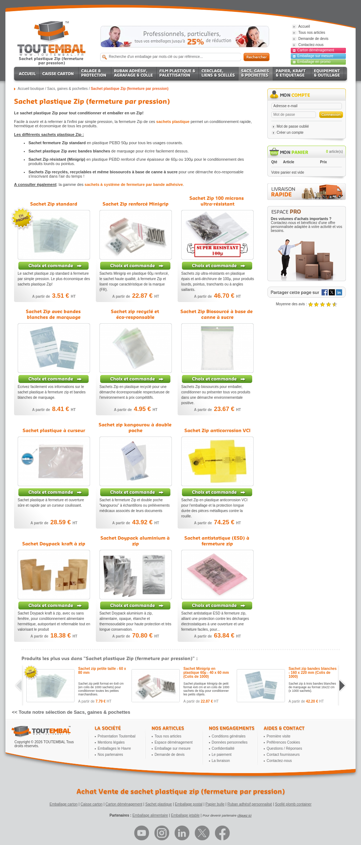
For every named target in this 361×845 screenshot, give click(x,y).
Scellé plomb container (293, 804)
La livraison (221, 761)
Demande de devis (169, 755)
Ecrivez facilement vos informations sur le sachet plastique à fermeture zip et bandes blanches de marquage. (51, 392)
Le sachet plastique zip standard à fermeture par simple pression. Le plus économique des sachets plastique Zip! (54, 278)
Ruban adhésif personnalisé (249, 804)
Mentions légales (111, 742)
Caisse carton (91, 804)
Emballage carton (64, 804)
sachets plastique (173, 121)
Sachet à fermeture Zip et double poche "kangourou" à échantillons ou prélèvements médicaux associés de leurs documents (134, 505)
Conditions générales (229, 736)
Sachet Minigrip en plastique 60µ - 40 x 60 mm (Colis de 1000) (206, 673)
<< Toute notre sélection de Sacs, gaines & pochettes (71, 712)
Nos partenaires (110, 755)
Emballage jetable (185, 815)
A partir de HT (54, 296)
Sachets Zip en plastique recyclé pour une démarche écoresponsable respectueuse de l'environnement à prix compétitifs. (134, 392)
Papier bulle (214, 804)
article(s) (334, 152)
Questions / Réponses (284, 748)
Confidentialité (223, 748)
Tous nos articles (168, 736)
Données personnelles (230, 742)
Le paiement (222, 755)
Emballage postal (188, 804)
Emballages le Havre (114, 748)
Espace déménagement (174, 742)
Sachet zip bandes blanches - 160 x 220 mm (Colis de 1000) (313, 673)
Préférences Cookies (283, 742)
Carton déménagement (315, 50)
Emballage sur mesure (315, 56)
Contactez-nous (279, 761)
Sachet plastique (158, 804)
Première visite (278, 736)
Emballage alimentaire (150, 815)
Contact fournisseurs (283, 755)
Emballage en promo (313, 62)
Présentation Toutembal (116, 736)
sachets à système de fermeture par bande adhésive (134, 184)
